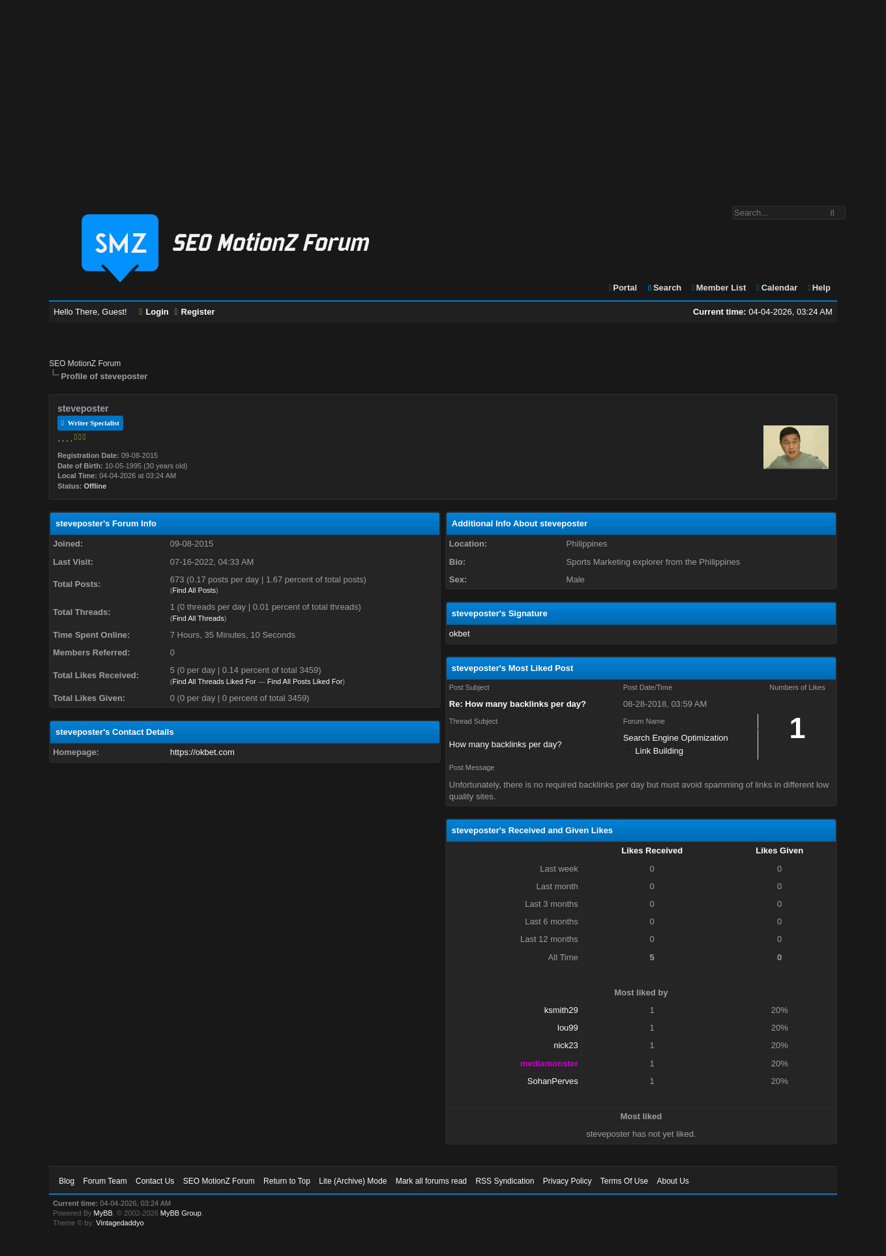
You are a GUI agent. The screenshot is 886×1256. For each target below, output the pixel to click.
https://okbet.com (202, 752)
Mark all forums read (431, 1181)
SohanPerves (552, 1081)
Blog (66, 1181)
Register (194, 312)
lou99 (567, 1028)
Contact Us (155, 1181)
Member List (718, 288)
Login (154, 312)
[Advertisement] (443, 96)
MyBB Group (180, 1213)
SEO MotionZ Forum (85, 363)
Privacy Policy (567, 1181)
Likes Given (779, 850)
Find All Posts (194, 590)
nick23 (566, 1045)
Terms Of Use (624, 1181)
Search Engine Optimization (675, 738)
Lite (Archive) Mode (353, 1181)
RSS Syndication (504, 1181)
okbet (459, 633)
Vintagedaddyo (119, 1223)
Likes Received (652, 850)
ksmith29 (561, 1010)
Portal (623, 288)
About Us (672, 1181)
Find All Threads (198, 618)
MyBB (103, 1213)
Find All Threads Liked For (214, 681)
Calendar (776, 288)
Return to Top (286, 1181)
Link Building (659, 751)
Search (664, 288)
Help (818, 288)
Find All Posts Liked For (305, 681)
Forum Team (105, 1181)
